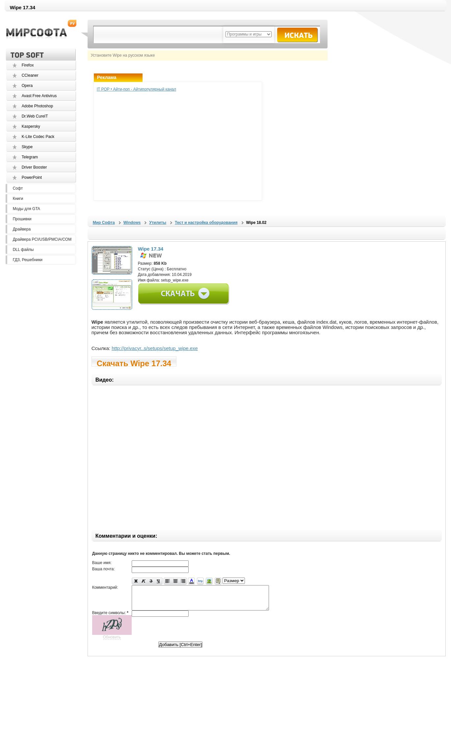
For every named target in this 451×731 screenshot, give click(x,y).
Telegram (30, 157)
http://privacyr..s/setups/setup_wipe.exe (155, 348)
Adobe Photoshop (37, 106)
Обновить (112, 642)
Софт (18, 188)
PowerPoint (32, 177)
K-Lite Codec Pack (38, 136)
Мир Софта (104, 222)
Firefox (28, 65)
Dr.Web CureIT (35, 116)
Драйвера (22, 229)
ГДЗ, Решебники (27, 259)
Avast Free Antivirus (39, 96)
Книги (18, 198)
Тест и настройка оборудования (206, 222)
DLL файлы (23, 249)
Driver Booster (34, 167)
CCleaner (30, 75)
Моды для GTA (26, 208)
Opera (27, 85)
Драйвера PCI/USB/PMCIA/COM (42, 239)
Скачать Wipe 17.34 (134, 362)
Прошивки (22, 219)
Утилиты (157, 222)
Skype (27, 147)
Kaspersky (31, 126)
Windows (132, 222)
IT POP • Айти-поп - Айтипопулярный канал (136, 89)
